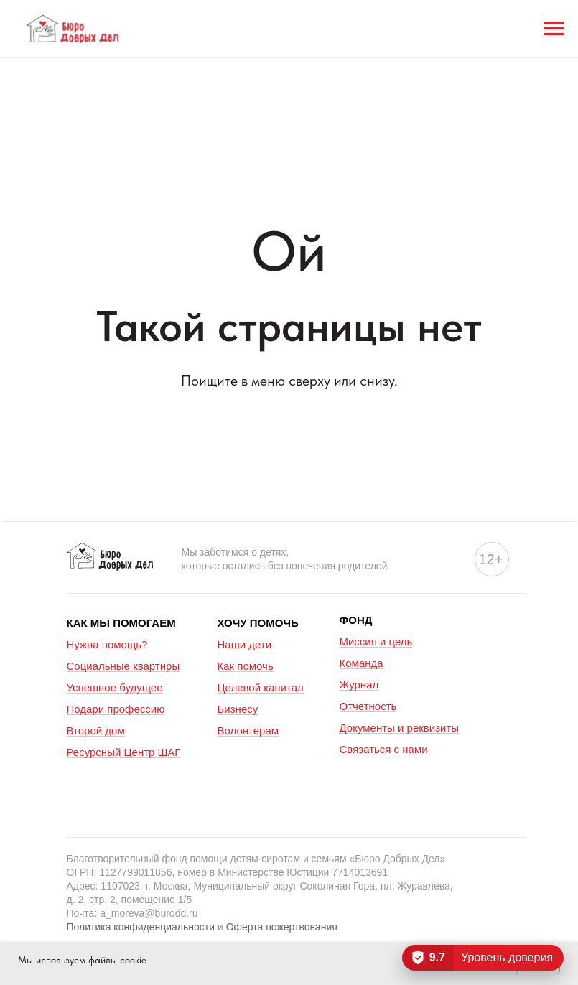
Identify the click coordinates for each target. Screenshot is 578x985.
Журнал (359, 684)
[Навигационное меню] (554, 29)
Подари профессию (116, 709)
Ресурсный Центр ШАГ (124, 752)
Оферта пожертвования (281, 927)
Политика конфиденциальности (141, 927)
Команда (361, 663)
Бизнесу (238, 709)
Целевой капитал (261, 687)
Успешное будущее (115, 687)
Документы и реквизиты (400, 728)
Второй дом (96, 730)
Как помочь (246, 666)
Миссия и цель (376, 641)
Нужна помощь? (107, 644)
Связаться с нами (384, 749)
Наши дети (245, 644)
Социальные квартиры (123, 666)
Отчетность (368, 706)
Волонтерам (248, 730)
